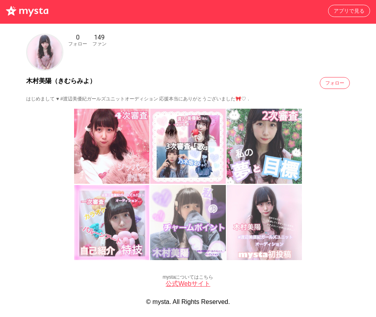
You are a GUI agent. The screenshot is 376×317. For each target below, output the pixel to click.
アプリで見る (349, 11)
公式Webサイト (188, 283)
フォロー (334, 83)
